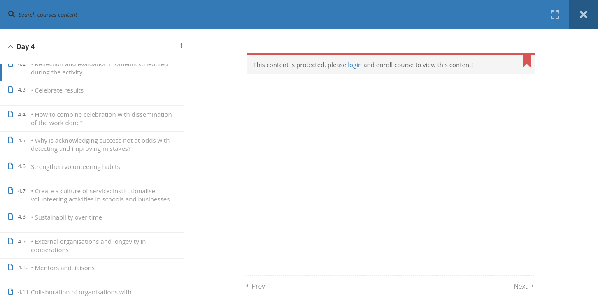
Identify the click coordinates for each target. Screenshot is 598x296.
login (361, 64)
